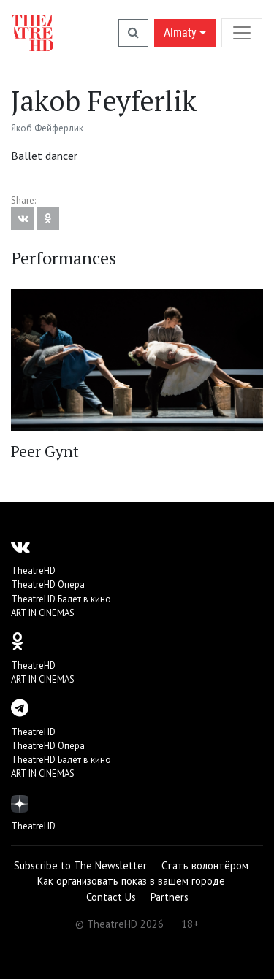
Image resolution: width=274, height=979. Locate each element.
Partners (170, 897)
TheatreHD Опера (48, 584)
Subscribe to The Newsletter (80, 865)
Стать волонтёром (204, 865)
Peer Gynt (45, 451)
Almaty (185, 32)
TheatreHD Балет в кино (61, 599)
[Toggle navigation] (241, 32)
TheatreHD (33, 570)
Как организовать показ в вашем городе (131, 881)
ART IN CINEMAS (43, 613)
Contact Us (111, 897)
